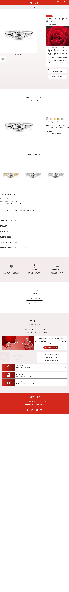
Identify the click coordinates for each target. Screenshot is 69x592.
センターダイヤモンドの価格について (53, 133)
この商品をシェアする (58, 80)
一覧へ (34, 7)
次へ (63, 7)
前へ (5, 7)
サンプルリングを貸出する (57, 76)
